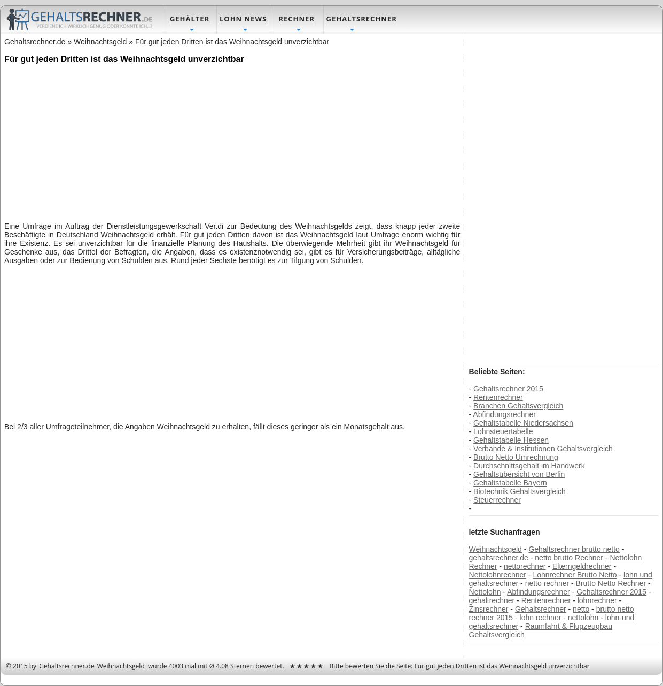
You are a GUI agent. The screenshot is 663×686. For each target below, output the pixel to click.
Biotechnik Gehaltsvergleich (519, 491)
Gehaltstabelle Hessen (511, 440)
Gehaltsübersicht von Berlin (519, 474)
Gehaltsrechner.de (67, 665)
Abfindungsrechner (504, 414)
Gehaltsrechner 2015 (508, 388)
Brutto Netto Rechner (611, 583)
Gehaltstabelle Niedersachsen (523, 423)
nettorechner (525, 566)
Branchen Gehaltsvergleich (518, 406)
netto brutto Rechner (569, 557)
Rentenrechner (498, 397)
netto (581, 609)
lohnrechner (597, 600)
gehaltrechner (492, 600)
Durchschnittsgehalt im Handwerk (529, 465)
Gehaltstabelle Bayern (510, 483)
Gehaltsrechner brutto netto (573, 549)
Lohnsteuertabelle (503, 431)
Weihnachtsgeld (495, 549)
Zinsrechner (489, 609)
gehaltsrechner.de (498, 557)
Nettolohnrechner (497, 575)
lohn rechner (540, 617)
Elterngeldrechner (582, 566)
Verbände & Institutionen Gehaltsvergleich (543, 448)
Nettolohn (485, 592)
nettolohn (583, 617)
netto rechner (547, 583)
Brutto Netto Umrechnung (515, 457)
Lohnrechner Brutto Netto (575, 575)
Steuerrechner (497, 500)
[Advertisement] (232, 142)
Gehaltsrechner (540, 609)
